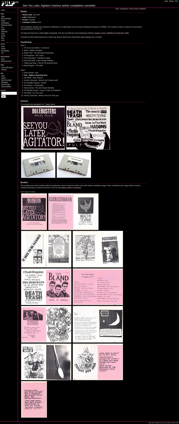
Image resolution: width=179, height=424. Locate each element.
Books (3, 36)
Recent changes (6, 80)
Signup (171, 1)
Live (2, 27)
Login (166, 1)
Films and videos (6, 25)
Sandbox (4, 69)
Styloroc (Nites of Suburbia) (71, 188)
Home (3, 10)
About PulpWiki (6, 86)
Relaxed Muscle (6, 61)
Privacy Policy (5, 84)
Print (176, 1)
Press (3, 33)
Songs (3, 20)
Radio (3, 29)
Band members (6, 18)
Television (4, 31)
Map (2, 38)
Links (3, 40)
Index (117, 9)
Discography (124, 9)
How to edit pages (7, 67)
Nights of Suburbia (50, 33)
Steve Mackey (86, 37)
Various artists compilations (137, 9)
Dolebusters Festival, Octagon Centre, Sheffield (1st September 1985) (104, 33)
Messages (4, 82)
